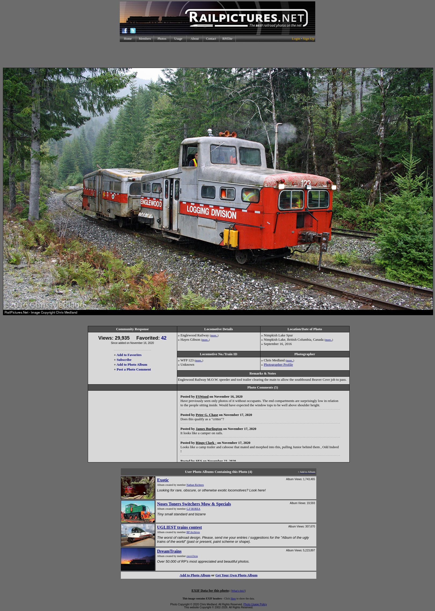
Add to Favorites (129, 355)
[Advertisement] (217, 55)
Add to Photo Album (132, 364)
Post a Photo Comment (134, 369)
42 (163, 338)
